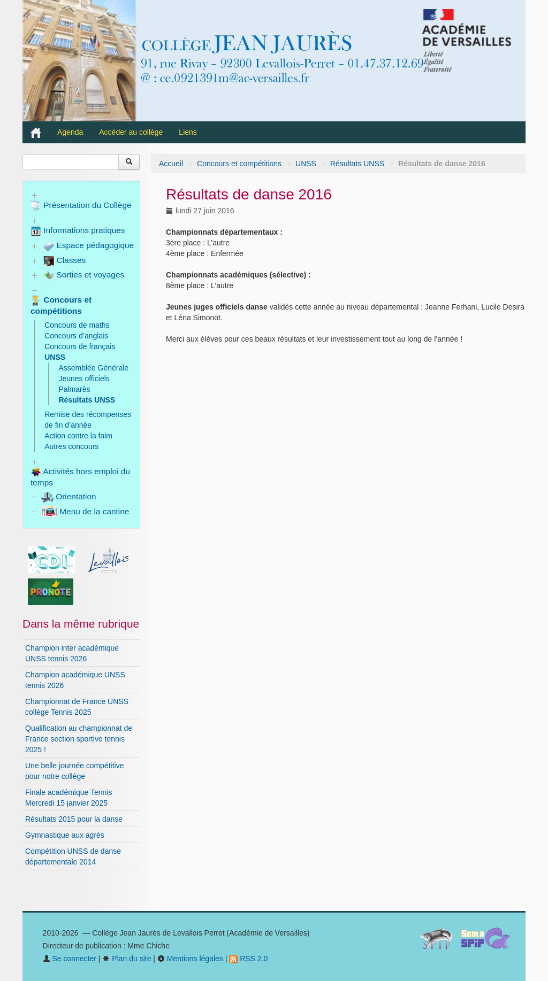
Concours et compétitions (239, 163)
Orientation (68, 496)
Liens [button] (189, 132)
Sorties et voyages (83, 275)
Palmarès (74, 389)
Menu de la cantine (85, 511)
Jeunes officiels (83, 378)
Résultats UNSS (357, 163)
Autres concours (71, 446)
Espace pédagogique (88, 246)
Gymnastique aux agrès (64, 835)
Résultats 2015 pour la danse (74, 819)
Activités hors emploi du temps (80, 477)
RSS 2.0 (248, 958)
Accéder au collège (131, 132)
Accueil (171, 163)
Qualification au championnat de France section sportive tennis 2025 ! (78, 739)
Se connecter (69, 958)
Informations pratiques (78, 231)
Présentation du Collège (81, 205)
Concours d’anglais (76, 335)
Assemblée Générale (93, 368)
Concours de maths (76, 325)
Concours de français (79, 346)
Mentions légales (190, 958)
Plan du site (126, 958)
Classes (64, 261)
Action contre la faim (78, 435)
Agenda (70, 132)
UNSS (305, 163)
